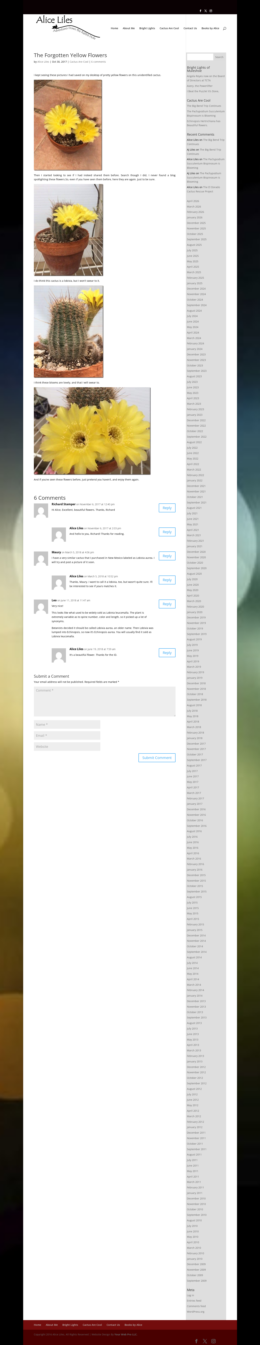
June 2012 (193, 1099)
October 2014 (195, 946)
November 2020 (196, 557)
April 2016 (193, 853)
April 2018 (193, 721)
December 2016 (196, 809)
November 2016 (196, 814)
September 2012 (197, 1083)
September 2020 (197, 568)
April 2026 (193, 201)
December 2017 (196, 743)
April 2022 (193, 464)
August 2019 (194, 639)
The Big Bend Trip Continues (204, 105)
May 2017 (192, 782)
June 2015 (193, 908)
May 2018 (192, 716)
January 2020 (194, 612)
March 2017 (194, 793)
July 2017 (192, 771)
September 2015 (197, 891)
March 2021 (194, 535)
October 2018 (195, 694)
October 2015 (195, 886)
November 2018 (196, 688)
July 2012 (192, 1094)
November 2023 (196, 360)
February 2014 (195, 990)
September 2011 (197, 1149)
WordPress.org (195, 1311)
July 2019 (192, 645)
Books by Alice (210, 28)
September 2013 (197, 1017)
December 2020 (196, 551)
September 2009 (197, 1280)
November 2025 (196, 228)
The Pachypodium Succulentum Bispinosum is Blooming (206, 163)
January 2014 (194, 995)
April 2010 (193, 1242)
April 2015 (193, 919)
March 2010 (194, 1247)
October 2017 (195, 754)
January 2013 (194, 1061)
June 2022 (193, 453)
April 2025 (193, 266)
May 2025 (192, 261)
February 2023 (195, 409)
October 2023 (195, 365)
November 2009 (196, 1269)
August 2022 (194, 442)
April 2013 (193, 1045)
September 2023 (197, 370)
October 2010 (195, 1209)
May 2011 (192, 1171)
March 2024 (194, 338)
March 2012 (194, 1116)
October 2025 (195, 234)
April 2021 (193, 530)
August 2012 (194, 1089)
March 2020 (194, 601)
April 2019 (193, 661)
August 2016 (194, 831)
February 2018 (195, 732)
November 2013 (196, 1006)
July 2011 (192, 1160)
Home (114, 28)
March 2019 (194, 666)
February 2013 (195, 1056)
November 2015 (196, 880)
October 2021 (195, 497)
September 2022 (197, 436)
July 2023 (192, 381)
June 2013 (193, 1034)
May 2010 (192, 1236)
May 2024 (192, 327)
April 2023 (193, 398)
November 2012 (196, 1072)
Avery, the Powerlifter (200, 86)
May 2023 (192, 393)
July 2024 (192, 316)
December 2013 (196, 1001)
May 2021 (192, 524)
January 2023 (194, 414)
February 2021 (195, 540)
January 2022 (194, 480)
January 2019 (194, 677)
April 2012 (193, 1110)
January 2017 (194, 803)
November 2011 (196, 1138)
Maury (56, 552)
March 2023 (194, 403)
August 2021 (194, 507)
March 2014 (194, 984)
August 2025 (194, 244)
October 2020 (195, 562)
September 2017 (197, 760)
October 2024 (195, 299)
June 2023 (193, 387)
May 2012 (192, 1105)
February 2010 (195, 1253)
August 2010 (194, 1220)
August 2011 (194, 1154)
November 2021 (196, 491)
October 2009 (195, 1275)
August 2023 (194, 376)
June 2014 (193, 968)
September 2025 (197, 239)
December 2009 (196, 1264)
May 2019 (192, 656)
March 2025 (194, 272)
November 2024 (196, 294)
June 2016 (193, 842)
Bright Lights (147, 28)
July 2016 (192, 836)
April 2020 (193, 595)
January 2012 (194, 1127)
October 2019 (195, 628)
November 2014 (196, 940)
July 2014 (192, 963)
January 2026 (194, 217)
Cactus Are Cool (169, 28)
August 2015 (194, 897)
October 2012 (195, 1077)
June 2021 (193, 519)
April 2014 (193, 979)
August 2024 (194, 310)
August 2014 (194, 957)
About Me (129, 28)
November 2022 (196, 425)
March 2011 (194, 1182)
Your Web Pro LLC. (125, 1334)
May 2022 (192, 458)
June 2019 (193, 650)
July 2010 (192, 1226)
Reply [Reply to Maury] (167, 555)
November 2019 (196, 623)
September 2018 (197, 699)
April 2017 (193, 787)
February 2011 (195, 1187)
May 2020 (192, 590)
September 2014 (197, 951)
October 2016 (195, 820)
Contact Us (190, 28)
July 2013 (192, 1028)
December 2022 (196, 420)
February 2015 (195, 924)
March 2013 (194, 1050)
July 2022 (192, 447)
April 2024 (193, 332)
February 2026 (195, 212)
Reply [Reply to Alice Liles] (167, 531)
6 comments (98, 61)
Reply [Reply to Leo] (167, 603)
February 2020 (195, 606)
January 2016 (194, 869)
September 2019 (197, 634)
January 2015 (194, 930)
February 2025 (195, 277)
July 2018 (192, 710)
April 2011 (193, 1176)
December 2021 (196, 486)
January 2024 (194, 349)
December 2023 (196, 354)
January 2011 (194, 1193)
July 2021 (192, 513)
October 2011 (195, 1143)
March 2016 (194, 858)
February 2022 (195, 475)
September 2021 (197, 502)
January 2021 (194, 546)
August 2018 (194, 705)
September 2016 (197, 826)
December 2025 (196, 223)
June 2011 (193, 1165)
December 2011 (196, 1132)
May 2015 (192, 913)
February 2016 (195, 864)
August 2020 (194, 573)
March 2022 (194, 469)
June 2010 (193, 1231)
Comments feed (196, 1306)
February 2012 (195, 1121)
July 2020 (192, 579)
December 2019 (196, 617)
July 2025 (192, 250)
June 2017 (193, 776)
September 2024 (197, 305)
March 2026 (194, 206)
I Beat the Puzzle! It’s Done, (203, 91)
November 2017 (196, 749)
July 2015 (192, 902)
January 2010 (194, 1258)
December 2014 (196, 935)
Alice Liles (43, 61)
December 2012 (196, 1067)
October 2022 (195, 431)
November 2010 (196, 1204)
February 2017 (195, 798)
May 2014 (192, 973)
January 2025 (194, 283)
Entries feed (194, 1300)
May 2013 (192, 1039)
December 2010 (196, 1198)
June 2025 (193, 256)
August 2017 (194, 765)
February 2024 (195, 343)
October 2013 (195, 1012)
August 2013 (194, 1023)
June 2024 (193, 321)
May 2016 (192, 847)
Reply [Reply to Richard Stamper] (167, 507)
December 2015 (196, 875)
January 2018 (194, 738)
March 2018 (194, 727)
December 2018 (196, 683)
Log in (190, 1295)
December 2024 (196, 288)
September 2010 (197, 1215)
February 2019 (195, 672)
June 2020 (193, 584)
